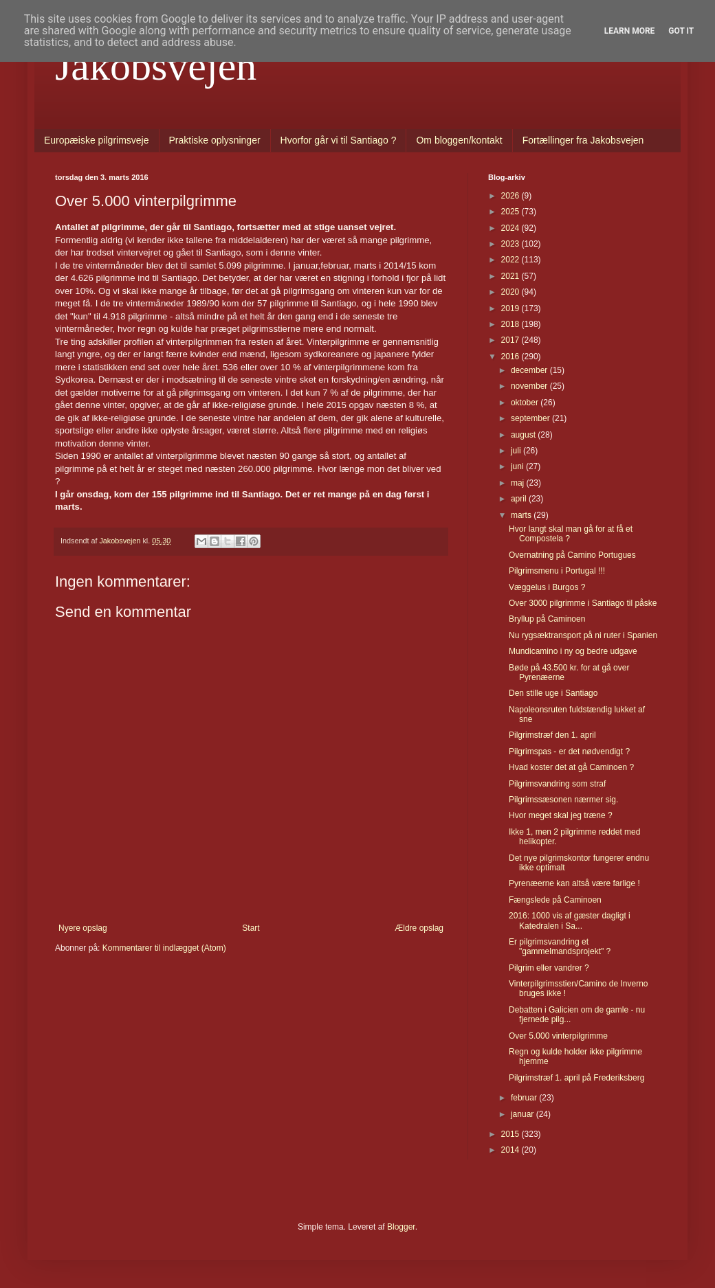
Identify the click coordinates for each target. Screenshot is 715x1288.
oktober (525, 402)
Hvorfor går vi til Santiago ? (338, 140)
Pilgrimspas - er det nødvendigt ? (569, 751)
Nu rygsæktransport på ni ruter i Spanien (583, 635)
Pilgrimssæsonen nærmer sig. (563, 799)
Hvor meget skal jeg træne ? (561, 815)
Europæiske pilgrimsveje (96, 140)
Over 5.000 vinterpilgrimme (558, 1036)
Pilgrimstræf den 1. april (552, 735)
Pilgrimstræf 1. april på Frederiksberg (576, 1078)
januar (523, 1114)
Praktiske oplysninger (215, 140)
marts (522, 515)
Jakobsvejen (155, 66)
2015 (511, 1134)
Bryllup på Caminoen (547, 619)
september (531, 418)
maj (519, 483)
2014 (511, 1150)
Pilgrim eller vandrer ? (549, 968)
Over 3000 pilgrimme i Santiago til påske (583, 603)
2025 (511, 211)
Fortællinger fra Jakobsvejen (583, 140)
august (524, 435)
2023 (511, 244)
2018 (511, 324)
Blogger (401, 1227)
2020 (511, 292)
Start (250, 928)
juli (517, 450)
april (520, 499)
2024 (511, 228)
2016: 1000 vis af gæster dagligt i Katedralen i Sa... (569, 920)
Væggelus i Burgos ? (547, 587)
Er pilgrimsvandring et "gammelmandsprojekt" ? (559, 946)
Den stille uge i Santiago (553, 693)
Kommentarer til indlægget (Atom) (164, 948)
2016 (511, 356)
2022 (511, 259)
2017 (511, 340)
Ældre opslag (419, 928)
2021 (511, 276)
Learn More (629, 31)
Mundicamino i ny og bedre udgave (573, 651)
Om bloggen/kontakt (459, 140)
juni (518, 466)
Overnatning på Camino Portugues (572, 555)
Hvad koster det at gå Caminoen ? (571, 767)
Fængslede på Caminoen (555, 900)
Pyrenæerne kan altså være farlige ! (574, 883)
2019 (511, 308)
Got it (681, 31)
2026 (511, 196)
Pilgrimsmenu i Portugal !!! (557, 571)
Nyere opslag (82, 928)
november (530, 386)
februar (525, 1098)
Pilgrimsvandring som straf (557, 784)
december (530, 370)
